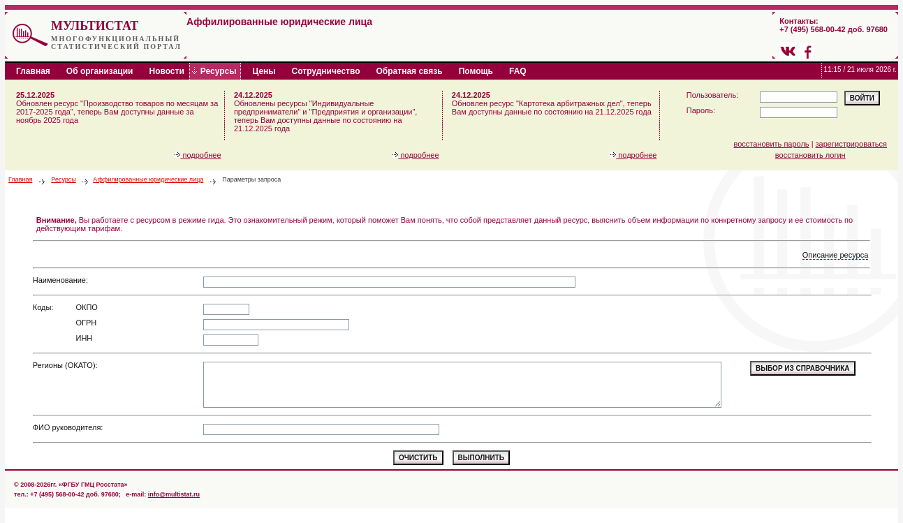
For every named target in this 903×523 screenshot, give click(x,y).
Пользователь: (712, 95)
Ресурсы (63, 179)
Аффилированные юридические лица (148, 179)
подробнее (198, 155)
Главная (20, 179)
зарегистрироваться (851, 144)
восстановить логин (810, 155)
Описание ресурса (835, 255)
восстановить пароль (771, 144)
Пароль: (701, 110)
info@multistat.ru (174, 494)
